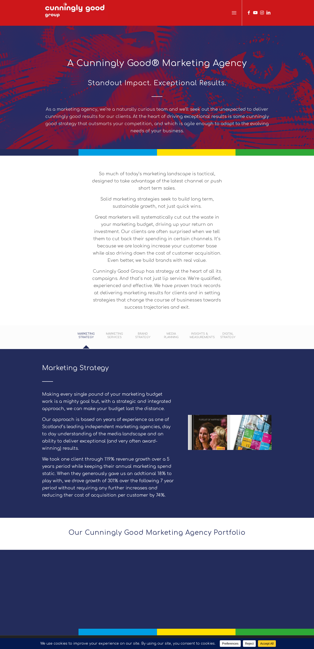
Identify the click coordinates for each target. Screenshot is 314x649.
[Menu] (234, 13)
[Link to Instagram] (262, 12)
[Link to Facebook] (249, 12)
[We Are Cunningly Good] (75, 13)
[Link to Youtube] (255, 12)
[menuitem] (234, 13)
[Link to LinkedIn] (268, 12)
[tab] (86, 338)
